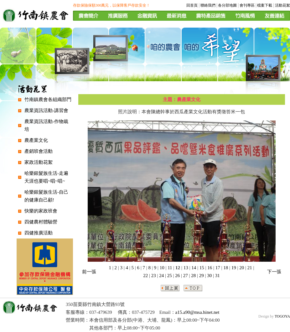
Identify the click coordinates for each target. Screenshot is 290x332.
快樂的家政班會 (40, 210)
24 (161, 275)
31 (217, 275)
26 (177, 275)
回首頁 (192, 5)
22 (145, 275)
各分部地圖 (227, 5)
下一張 (274, 271)
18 (225, 267)
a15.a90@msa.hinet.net (197, 312)
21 (249, 267)
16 (209, 267)
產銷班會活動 (38, 151)
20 (241, 267)
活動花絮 (282, 5)
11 (170, 267)
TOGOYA (282, 316)
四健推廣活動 (38, 232)
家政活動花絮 (38, 162)
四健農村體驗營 (40, 221)
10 (162, 267)
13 (186, 267)
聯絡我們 (207, 5)
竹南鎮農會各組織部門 (47, 99)
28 (193, 275)
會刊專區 (247, 5)
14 (193, 267)
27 (185, 275)
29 (201, 275)
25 (169, 275)
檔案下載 (264, 5)
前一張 (89, 271)
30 (209, 275)
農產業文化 (36, 140)
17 (217, 267)
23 (153, 275)
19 (233, 267)
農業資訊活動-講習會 (46, 110)
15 (201, 267)
